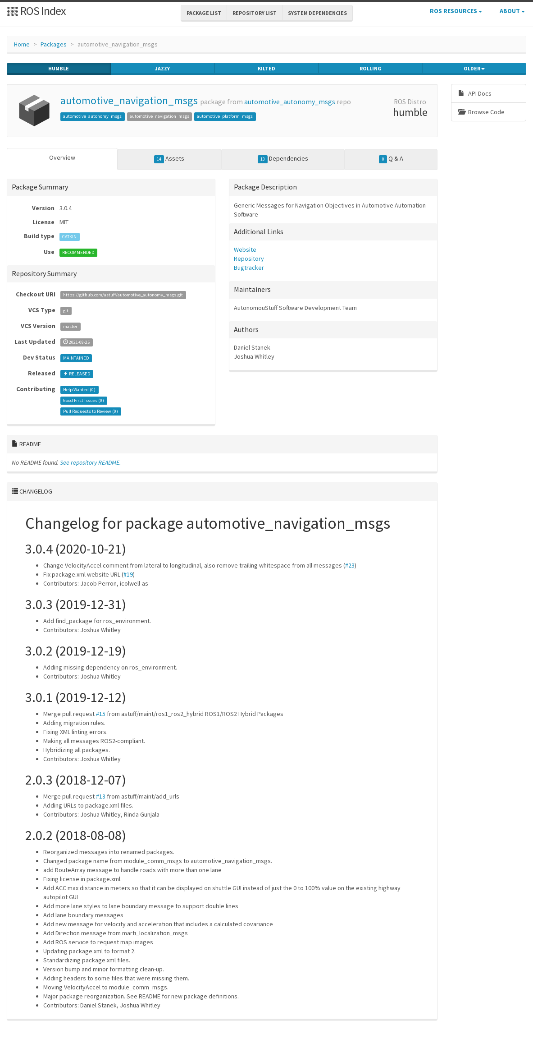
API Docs (475, 93)
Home (22, 44)
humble (58, 68)
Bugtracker (249, 267)
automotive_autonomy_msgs (289, 101)
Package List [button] (204, 12)
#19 (128, 574)
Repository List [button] (254, 12)
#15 (100, 714)
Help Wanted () (79, 390)
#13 (100, 796)
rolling (371, 68)
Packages (54, 44)
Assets (169, 158)
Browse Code (481, 112)
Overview (62, 157)
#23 (350, 565)
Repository (249, 258)
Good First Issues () (83, 400)
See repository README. (90, 462)
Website (245, 249)
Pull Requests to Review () (90, 411)
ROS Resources (456, 11)
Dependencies (283, 158)
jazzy (162, 68)
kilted (266, 68)
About (512, 11)
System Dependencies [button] (317, 12)
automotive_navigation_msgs (129, 100)
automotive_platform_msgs (225, 116)
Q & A (391, 158)
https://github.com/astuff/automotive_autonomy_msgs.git (123, 295)
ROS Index (36, 10)
